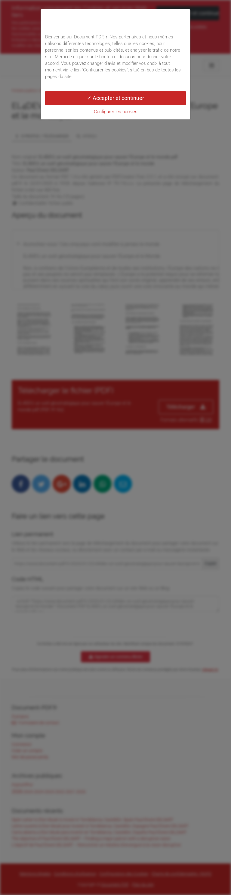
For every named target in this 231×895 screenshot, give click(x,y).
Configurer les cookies (115, 111)
